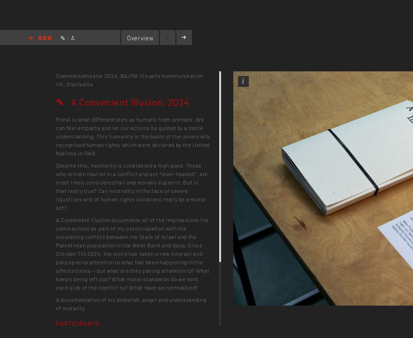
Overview (140, 38)
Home (40, 38)
